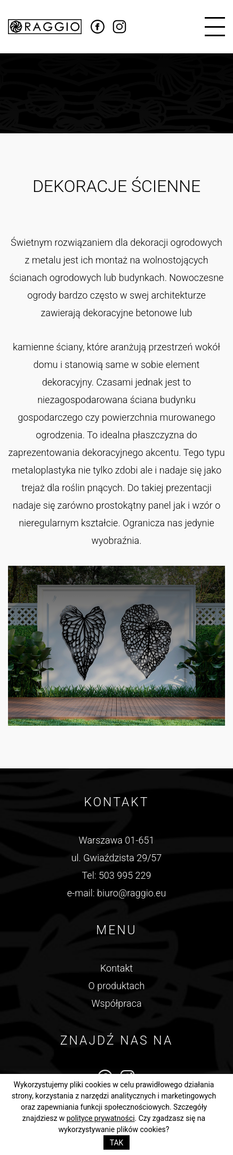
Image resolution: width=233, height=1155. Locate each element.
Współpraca (116, 1003)
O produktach (117, 985)
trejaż (33, 487)
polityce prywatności (101, 1118)
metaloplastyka (44, 470)
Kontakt (116, 968)
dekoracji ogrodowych (176, 242)
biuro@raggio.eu (131, 893)
